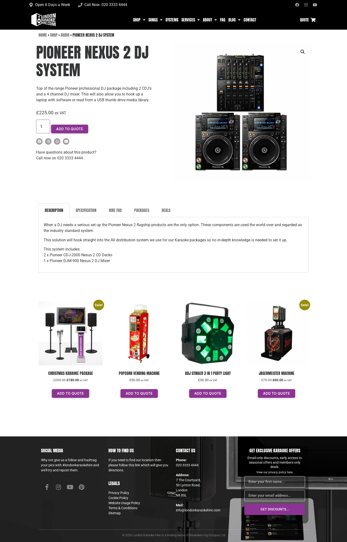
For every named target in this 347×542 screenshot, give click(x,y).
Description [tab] (54, 210)
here (290, 472)
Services (190, 19)
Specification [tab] (86, 210)
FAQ (222, 20)
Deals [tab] (166, 210)
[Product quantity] (43, 126)
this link (134, 465)
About (210, 19)
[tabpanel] (173, 244)
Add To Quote (69, 129)
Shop (139, 19)
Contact (250, 20)
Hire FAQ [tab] (115, 210)
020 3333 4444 (187, 465)
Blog (234, 19)
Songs (155, 19)
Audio (65, 35)
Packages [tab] (141, 210)
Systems (172, 20)
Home (43, 35)
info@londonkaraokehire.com (198, 510)
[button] (39, 141)
